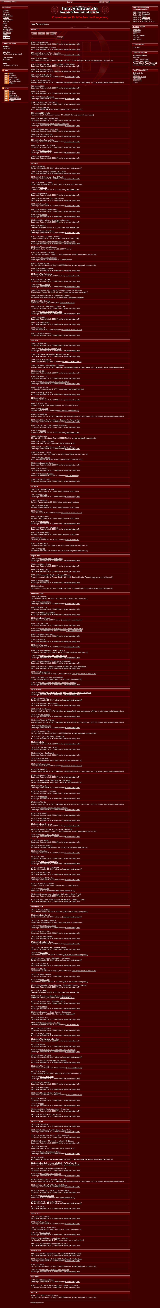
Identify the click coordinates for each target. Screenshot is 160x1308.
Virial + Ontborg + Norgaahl (50, 236)
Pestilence (44, 543)
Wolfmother (44, 581)
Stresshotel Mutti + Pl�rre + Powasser (54, 354)
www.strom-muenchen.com (72, 109)
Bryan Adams (45, 731)
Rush (42, 1264)
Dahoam (6, 10)
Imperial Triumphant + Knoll (50, 1023)
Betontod (43, 769)
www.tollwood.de (72, 476)
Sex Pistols (44, 506)
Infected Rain (146, 20)
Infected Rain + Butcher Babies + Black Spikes (57, 64)
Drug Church (45, 618)
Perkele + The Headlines (49, 118)
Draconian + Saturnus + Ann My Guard (54, 1270)
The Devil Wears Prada (48, 747)
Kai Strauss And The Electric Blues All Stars (56, 1130)
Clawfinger (44, 851)
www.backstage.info (72, 44)
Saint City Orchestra (47, 613)
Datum (34, 34)
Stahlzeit (43, 596)
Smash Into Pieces (47, 97)
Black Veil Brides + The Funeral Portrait (54, 382)
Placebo (43, 969)
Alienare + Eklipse (47, 1280)
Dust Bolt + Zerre (46, 942)
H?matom (44, 1071)
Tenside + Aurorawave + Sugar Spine (54, 808)
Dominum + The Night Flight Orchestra (54, 1190)
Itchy (42, 1104)
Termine (6, 18)
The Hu (43, 802)
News (11, 73)
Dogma (43, 91)
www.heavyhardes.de (37, 1302)
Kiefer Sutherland (46, 182)
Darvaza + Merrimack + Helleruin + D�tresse (57, 1141)
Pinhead (43, 1098)
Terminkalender (15, 81)
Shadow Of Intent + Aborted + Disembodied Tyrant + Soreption (63, 666)
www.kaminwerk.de (76, 297)
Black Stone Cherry (47, 634)
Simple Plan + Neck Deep (49, 867)
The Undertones (46, 274)
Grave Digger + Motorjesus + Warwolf (54, 1238)
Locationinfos (7, 29)
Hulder (42, 371)
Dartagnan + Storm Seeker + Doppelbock (55, 996)
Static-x (43, 398)
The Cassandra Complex (49, 1039)
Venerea (43, 225)
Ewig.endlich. (138, 73)
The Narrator (45, 715)
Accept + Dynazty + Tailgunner (51, 1201)
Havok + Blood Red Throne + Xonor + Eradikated (58, 683)
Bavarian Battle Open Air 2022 (144, 65)
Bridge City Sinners (47, 463)
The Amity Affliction (47, 720)
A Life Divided (45, 1233)
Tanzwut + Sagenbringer (49, 862)
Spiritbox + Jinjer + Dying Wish (51, 677)
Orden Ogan (44, 1216)
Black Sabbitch (45, 974)
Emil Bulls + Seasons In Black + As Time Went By (58, 1163)
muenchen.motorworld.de (72, 168)
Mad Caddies (45, 279)
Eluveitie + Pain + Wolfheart (50, 1093)
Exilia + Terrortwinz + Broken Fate (52, 306)
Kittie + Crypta (45, 564)
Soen (42, 586)
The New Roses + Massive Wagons (53, 947)
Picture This (44, 889)
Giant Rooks (44, 759)
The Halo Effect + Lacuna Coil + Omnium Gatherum (59, 1285)
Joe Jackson (45, 910)
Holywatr (43, 343)
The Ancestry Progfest (48, 247)
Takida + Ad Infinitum (48, 1227)
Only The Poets (46, 75)
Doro (42, 1157)
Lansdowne (44, 108)
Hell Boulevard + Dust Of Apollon (52, 177)
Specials (6, 21)
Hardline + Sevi (46, 151)
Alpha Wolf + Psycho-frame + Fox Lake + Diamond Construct (62, 899)
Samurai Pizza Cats (47, 775)
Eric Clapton (44, 263)
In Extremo (44, 387)
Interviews (136, 44)
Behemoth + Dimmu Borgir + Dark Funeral (55, 780)
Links (5, 25)
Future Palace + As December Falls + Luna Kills (58, 1050)
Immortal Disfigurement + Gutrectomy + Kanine (57, 447)
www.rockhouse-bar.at (85, 115)
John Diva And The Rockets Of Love (53, 1185)
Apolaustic (136, 30)
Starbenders (44, 522)
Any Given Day (45, 1034)
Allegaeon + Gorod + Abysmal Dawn (53, 656)
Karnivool (43, 193)
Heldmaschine (45, 726)
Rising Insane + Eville (48, 926)
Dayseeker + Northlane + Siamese (53, 1179)
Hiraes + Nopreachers (48, 145)
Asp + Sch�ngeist (47, 753)
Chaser (43, 431)
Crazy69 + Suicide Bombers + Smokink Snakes (57, 242)
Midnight (136, 57)
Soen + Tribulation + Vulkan (50, 1152)
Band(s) (53, 34)
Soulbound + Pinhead (48, 48)
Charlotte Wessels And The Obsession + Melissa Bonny (60, 1253)
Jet (41, 511)
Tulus (135, 33)
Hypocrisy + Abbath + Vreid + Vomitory (54, 124)
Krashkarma (44, 1087)
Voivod (42, 538)
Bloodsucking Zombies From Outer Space (55, 661)
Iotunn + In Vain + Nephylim (50, 53)
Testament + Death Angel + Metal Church (55, 575)
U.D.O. (135, 82)
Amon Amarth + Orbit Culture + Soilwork (55, 958)
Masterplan (146, 18)
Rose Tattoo (44, 569)
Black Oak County (47, 1077)
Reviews (135, 27)
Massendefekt (45, 872)
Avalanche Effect (46, 937)
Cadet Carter (45, 156)
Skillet (42, 166)
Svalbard (43, 188)
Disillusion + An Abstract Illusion (52, 198)
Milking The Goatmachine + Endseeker (54, 1109)
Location (41, 34)
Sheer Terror (44, 322)
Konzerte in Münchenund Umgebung (140, 8)
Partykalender (8, 20)
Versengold (44, 516)
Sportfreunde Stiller (47, 140)
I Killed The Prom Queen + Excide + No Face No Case (60, 420)
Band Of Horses (46, 824)
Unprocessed (45, 764)
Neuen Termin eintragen (40, 24)
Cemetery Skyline (46, 269)
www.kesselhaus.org (74, 184)
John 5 (42, 328)
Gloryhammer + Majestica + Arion (52, 1001)
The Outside (137, 80)
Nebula (43, 317)
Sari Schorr (44, 840)
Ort (47, 34)
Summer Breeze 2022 (141, 61)
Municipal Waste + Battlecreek (51, 559)
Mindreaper (137, 79)
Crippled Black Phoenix (48, 209)
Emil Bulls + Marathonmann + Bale (53, 1168)
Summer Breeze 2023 (141, 59)
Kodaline (43, 1146)
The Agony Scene (139, 77)
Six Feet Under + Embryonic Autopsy (53, 425)
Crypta (42, 549)
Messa (42, 1044)
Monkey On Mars (148, 21)
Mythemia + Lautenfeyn (49, 703)
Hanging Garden (139, 35)
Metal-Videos (137, 70)
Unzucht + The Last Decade (50, 1114)
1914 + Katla (45, 113)
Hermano (43, 215)
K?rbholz (43, 813)
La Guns (43, 990)
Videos (11, 83)
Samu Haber (45, 698)
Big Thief (43, 414)
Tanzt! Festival (45, 1028)
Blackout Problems (47, 1196)
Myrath (42, 640)
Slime (42, 1206)
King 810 (43, 495)
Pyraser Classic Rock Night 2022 (145, 63)
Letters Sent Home (47, 231)
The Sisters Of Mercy (48, 920)
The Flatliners (45, 458)
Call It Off (43, 607)
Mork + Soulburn (46, 846)
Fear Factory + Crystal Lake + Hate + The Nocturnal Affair (61, 629)
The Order (136, 32)
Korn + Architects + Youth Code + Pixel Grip (56, 829)
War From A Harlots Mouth (12, 54)
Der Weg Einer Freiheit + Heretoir (52, 650)
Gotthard (136, 37)
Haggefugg (44, 204)
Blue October (45, 301)
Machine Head (45, 80)
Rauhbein (43, 1007)
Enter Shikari (45, 915)
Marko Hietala (45, 819)
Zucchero (43, 436)
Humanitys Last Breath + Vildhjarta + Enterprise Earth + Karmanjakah (65, 693)
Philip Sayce (44, 786)
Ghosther (43, 468)
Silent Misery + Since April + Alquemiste (55, 220)
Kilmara (135, 75)
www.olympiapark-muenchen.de (84, 254)
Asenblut (43, 645)
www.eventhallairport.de (104, 60)
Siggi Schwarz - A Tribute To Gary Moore (55, 296)
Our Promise (45, 931)
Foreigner (43, 500)
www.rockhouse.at (80, 454)
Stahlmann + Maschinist (49, 129)
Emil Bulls (136, 47)
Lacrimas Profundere (10, 65)
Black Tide (6, 48)
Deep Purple (45, 532)
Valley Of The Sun (47, 878)
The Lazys (44, 623)
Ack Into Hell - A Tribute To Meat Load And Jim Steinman (61, 290)
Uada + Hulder (45, 452)
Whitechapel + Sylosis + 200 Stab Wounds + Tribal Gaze (61, 1259)
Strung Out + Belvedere (49, 527)
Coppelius (145, 12)
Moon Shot (44, 1017)
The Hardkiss (45, 1082)
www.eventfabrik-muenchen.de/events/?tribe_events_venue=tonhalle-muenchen (93, 82)
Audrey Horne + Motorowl (49, 835)
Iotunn (144, 16)
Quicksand (44, 403)
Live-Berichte (137, 52)
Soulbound (146, 14)
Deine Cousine (45, 709)
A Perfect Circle (46, 360)
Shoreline (43, 797)
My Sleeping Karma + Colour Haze (53, 172)
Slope (42, 856)
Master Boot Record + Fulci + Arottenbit (54, 1135)
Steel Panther (45, 479)
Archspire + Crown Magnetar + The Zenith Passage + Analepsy (63, 985)
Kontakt (5, 35)
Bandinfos (6, 27)
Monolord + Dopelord (48, 791)
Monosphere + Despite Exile (50, 1174)
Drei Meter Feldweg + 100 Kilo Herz (53, 1061)
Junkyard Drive (45, 602)
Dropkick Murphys (47, 474)
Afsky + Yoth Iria (46, 393)
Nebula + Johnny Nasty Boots (51, 312)
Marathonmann (45, 333)
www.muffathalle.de (67, 303)
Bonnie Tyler (45, 980)
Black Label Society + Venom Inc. (52, 365)
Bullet (42, 742)
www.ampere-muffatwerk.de (68, 405)
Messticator (137, 39)
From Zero (44, 376)
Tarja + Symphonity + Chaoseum (52, 737)
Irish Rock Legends (47, 883)
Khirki (42, 86)
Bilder (5, 23)
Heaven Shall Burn (140, 55)
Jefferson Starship (47, 441)
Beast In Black (45, 1055)
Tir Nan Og (44, 963)
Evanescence (45, 672)
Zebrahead (44, 1124)
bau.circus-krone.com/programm (75, 292)
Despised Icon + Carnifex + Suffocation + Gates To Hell (60, 894)
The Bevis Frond (46, 135)
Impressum (7, 33)
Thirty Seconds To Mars (49, 1295)
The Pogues (44, 1066)
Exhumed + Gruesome (48, 102)
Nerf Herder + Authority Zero (50, 349)
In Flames (6, 60)
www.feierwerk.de (72, 190)
